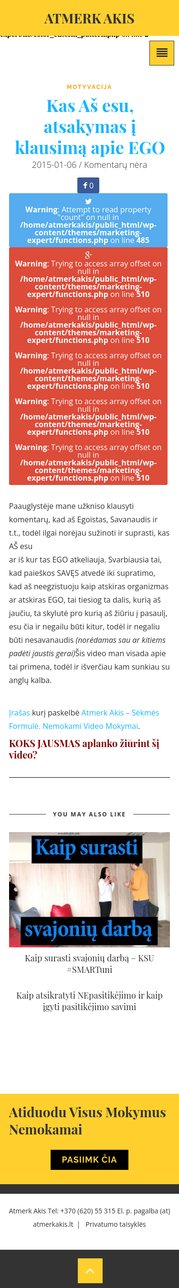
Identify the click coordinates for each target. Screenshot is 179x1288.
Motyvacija (89, 87)
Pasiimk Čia (89, 1160)
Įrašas (19, 712)
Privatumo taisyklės (115, 1224)
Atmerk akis (89, 18)
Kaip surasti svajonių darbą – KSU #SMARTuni (89, 963)
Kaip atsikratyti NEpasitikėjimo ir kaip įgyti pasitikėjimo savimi (89, 1001)
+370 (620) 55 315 (88, 1210)
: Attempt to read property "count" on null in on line (88, 221)
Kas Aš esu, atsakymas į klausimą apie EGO (90, 125)
